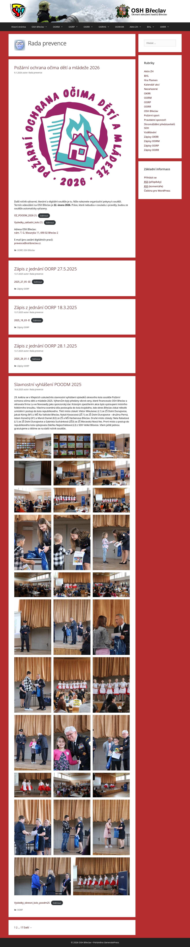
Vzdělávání (150, 132)
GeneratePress (111, 942)
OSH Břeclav (41, 26)
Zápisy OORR (151, 150)
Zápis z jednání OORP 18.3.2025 (45, 307)
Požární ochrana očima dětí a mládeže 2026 (57, 68)
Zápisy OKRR (151, 136)
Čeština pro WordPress (157, 190)
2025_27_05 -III (22, 281)
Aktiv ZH (137, 26)
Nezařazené (151, 89)
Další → (28, 927)
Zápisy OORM (152, 141)
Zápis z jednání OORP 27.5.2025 (45, 269)
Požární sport (151, 115)
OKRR (166, 26)
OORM (59, 26)
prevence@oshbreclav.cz (27, 243)
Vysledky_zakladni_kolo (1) (28, 222)
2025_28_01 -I (21, 358)
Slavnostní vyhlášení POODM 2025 (48, 384)
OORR (90, 26)
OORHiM (119, 26)
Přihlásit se (150, 177)
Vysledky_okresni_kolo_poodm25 (32, 902)
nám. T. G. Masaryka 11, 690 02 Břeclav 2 (36, 232)
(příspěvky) (152, 182)
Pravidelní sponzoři (155, 119)
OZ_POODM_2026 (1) (25, 215)
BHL (152, 26)
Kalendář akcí (152, 84)
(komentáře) (153, 186)
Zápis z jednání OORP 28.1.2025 (45, 346)
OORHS (105, 26)
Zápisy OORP (23, 288)
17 (21, 927)
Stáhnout (44, 215)
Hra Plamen (151, 80)
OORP (75, 26)
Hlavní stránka (18, 26)
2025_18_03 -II (22, 320)
